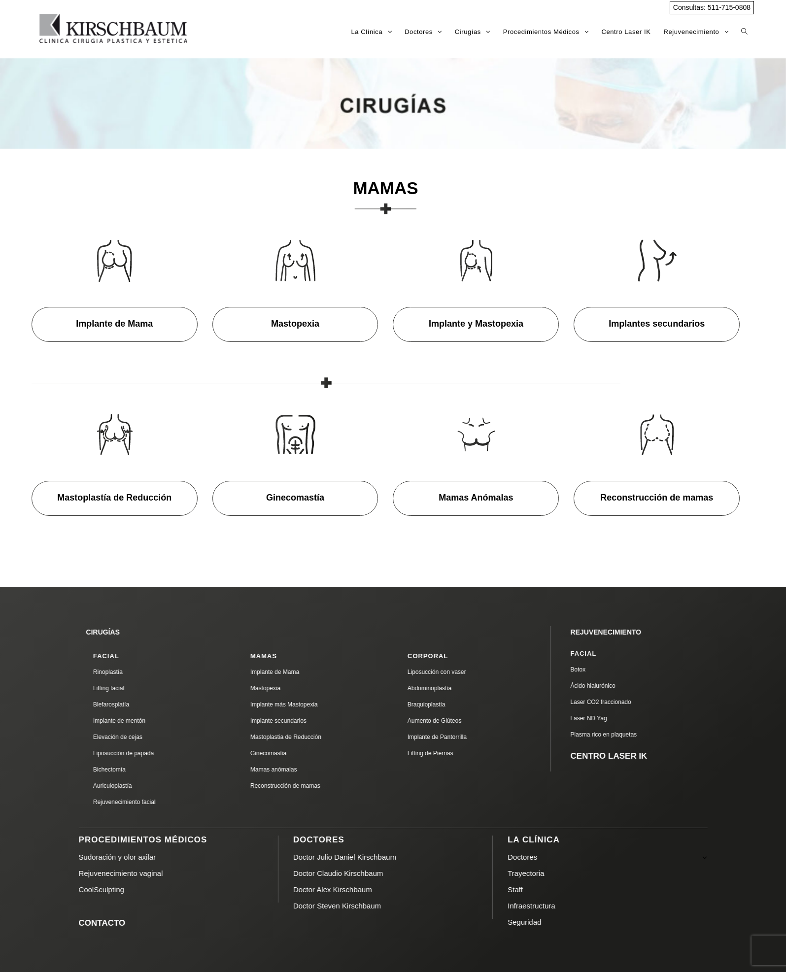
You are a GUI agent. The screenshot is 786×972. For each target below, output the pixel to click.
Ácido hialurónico (610, 685)
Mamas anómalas (292, 769)
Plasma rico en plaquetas (621, 734)
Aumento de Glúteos (452, 720)
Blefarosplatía (129, 704)
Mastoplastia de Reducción (304, 737)
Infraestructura (550, 906)
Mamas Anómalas (476, 498)
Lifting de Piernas (449, 753)
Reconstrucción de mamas (656, 498)
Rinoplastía (126, 672)
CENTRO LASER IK (626, 756)
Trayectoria (544, 873)
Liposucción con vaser (455, 672)
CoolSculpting (119, 889)
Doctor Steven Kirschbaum (355, 906)
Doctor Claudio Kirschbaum (356, 873)
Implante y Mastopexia (476, 324)
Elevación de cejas (136, 737)
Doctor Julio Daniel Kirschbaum (362, 857)
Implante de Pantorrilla (455, 737)
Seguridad (542, 922)
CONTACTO (120, 923)
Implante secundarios (297, 720)
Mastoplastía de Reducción (114, 498)
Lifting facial (126, 688)
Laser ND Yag (606, 718)
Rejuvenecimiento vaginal (139, 873)
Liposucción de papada (141, 753)
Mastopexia (295, 324)
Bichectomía (127, 769)
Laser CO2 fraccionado (618, 702)
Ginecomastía (295, 498)
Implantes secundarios (657, 324)
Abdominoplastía (448, 688)
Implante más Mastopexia (302, 704)
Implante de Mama (114, 324)
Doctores (625, 857)
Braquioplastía (445, 704)
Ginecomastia (287, 753)
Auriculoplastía (130, 785)
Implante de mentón (137, 720)
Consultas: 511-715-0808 (712, 7)
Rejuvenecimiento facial (142, 802)
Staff (533, 889)
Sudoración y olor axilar (135, 857)
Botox (596, 669)
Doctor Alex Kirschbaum (350, 889)
